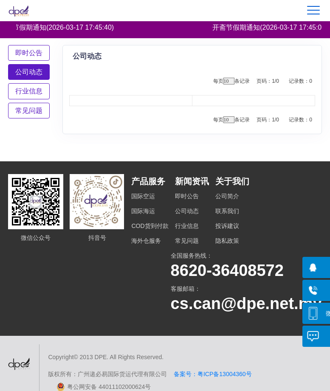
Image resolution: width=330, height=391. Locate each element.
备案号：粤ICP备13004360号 (209, 374)
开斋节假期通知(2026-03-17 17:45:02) (272, 27)
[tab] (29, 53)
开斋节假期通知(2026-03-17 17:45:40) (58, 27)
